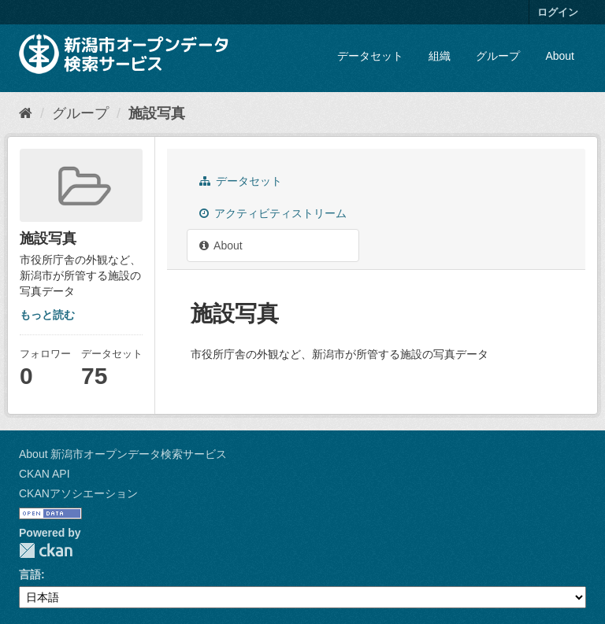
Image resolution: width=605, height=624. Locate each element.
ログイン (557, 12)
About (559, 56)
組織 (440, 56)
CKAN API (44, 473)
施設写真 (156, 113)
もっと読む (47, 314)
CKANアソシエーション (78, 493)
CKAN (45, 550)
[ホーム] (25, 113)
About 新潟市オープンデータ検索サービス (123, 454)
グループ (498, 56)
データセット (370, 56)
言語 (30, 574)
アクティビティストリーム (273, 213)
